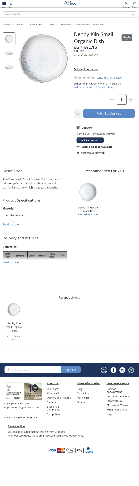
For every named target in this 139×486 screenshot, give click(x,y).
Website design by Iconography (20, 416)
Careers (51, 401)
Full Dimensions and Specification (93, 87)
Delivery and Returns (59, 397)
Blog (79, 388)
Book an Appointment (114, 390)
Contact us (83, 392)
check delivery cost (90, 139)
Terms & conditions (118, 395)
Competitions (54, 413)
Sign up (70, 369)
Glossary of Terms (117, 404)
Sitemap (81, 401)
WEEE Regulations (117, 409)
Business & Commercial (54, 407)
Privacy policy (114, 400)
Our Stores (53, 388)
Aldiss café (53, 392)
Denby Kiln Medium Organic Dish (88, 209)
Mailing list (83, 397)
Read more (11, 224)
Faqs (109, 413)
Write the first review (109, 77)
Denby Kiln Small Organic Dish (14, 326)
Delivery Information (86, 69)
